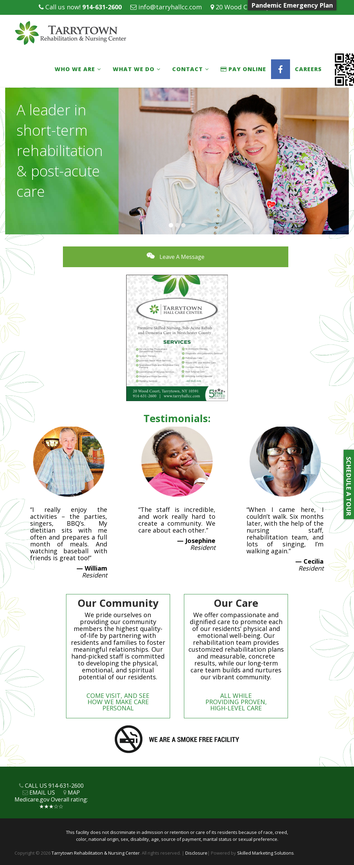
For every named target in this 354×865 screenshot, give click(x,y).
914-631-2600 (102, 7)
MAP (74, 792)
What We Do (134, 69)
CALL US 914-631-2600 (54, 785)
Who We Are (75, 69)
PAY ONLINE (243, 69)
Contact (187, 69)
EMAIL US (42, 792)
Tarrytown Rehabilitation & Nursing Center (96, 853)
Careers (308, 69)
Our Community (118, 603)
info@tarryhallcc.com (170, 7)
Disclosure (196, 853)
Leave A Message (197, 257)
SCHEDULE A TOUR (349, 484)
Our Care (236, 603)
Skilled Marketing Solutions (265, 853)
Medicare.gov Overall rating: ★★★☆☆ (51, 803)
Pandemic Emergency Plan (292, 5)
